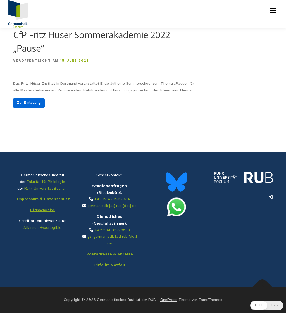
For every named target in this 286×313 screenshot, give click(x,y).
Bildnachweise (42, 210)
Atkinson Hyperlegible (42, 228)
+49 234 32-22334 (112, 199)
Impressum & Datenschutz (43, 199)
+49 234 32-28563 (112, 230)
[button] (266, 305)
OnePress (168, 300)
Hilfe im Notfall (109, 265)
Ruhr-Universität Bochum (46, 189)
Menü (272, 10)
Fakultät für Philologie (46, 182)
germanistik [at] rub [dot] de (112, 206)
